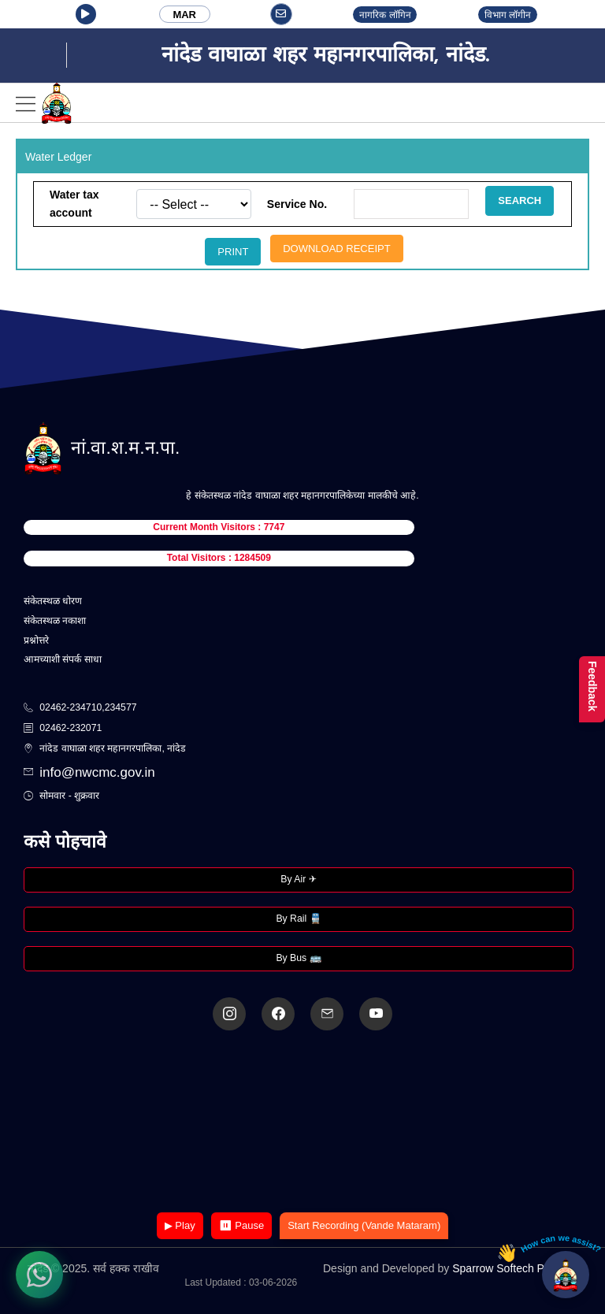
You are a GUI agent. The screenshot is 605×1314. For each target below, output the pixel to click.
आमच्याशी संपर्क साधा (63, 659)
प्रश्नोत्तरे (36, 640)
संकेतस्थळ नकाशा (55, 620)
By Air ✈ (298, 879)
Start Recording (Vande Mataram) (364, 1225)
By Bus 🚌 (298, 957)
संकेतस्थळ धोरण (53, 601)
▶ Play (180, 1225)
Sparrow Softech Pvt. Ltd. (514, 1268)
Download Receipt (337, 248)
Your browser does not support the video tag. (302, 1123)
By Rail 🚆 (298, 918)
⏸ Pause (241, 1225)
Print (232, 252)
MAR (184, 14)
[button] (86, 14)
